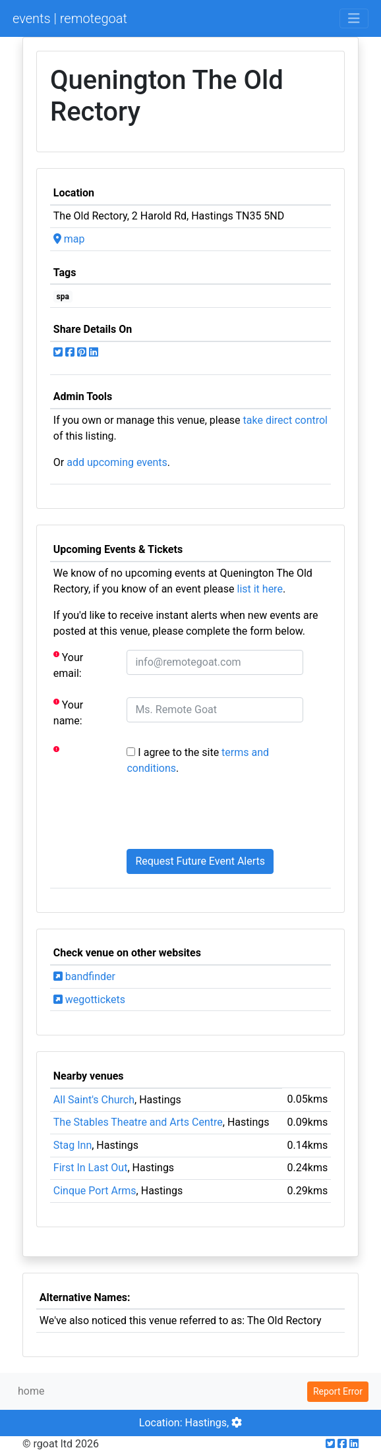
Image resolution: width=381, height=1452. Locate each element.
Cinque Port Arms (94, 1190)
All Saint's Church (93, 1099)
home (31, 1391)
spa (63, 296)
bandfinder (84, 976)
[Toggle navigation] (353, 18)
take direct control (285, 420)
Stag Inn (72, 1145)
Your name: (68, 712)
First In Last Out (90, 1167)
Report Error (338, 1391)
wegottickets (89, 999)
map (69, 239)
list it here (259, 589)
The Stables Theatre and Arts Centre (138, 1122)
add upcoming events (117, 462)
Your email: (68, 665)
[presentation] (227, 812)
